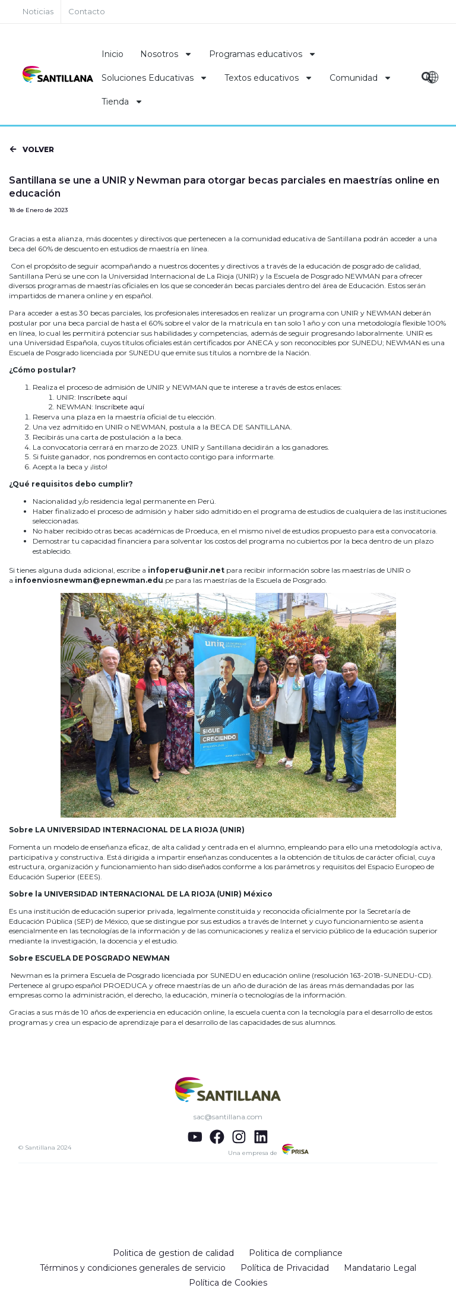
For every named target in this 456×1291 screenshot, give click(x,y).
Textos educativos (268, 78)
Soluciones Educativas (155, 78)
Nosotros (166, 54)
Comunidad (361, 78)
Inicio (113, 54)
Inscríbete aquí (102, 397)
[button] (31, 150)
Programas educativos (262, 54)
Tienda (122, 101)
